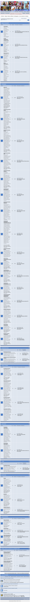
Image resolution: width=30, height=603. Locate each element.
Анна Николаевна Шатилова (25, 555)
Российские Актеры (7, 465)
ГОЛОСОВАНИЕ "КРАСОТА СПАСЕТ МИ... (23, 31)
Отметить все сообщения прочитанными (23, 573)
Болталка (5, 494)
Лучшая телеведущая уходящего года (6, 39)
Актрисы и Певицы (5, 365)
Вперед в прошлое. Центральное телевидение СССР (11, 548)
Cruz (9, 105)
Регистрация (20, 13)
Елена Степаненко (21, 263)
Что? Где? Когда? (26, 359)
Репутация (16, 11)
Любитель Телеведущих (5, 51)
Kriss (22, 556)
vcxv (19, 98)
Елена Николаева (21, 140)
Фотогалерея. (7, 13)
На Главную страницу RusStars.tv (6, 11)
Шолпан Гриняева (19, 32)
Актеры (3, 461)
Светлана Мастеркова (22, 434)
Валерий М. (22, 595)
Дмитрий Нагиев (27, 468)
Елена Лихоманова (21, 252)
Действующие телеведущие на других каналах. (7, 259)
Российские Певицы (7, 397)
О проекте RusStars (5, 516)
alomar (20, 141)
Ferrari (20, 211)
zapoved (20, 253)
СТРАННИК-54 (23, 566)
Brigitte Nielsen (21, 388)
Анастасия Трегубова (22, 210)
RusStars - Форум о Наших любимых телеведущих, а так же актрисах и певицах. (14, 16)
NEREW (20, 179)
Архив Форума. (6, 528)
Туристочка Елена (22, 543)
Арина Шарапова (21, 194)
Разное (5, 478)
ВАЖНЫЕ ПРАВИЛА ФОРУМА (23, 536)
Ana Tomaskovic (21, 328)
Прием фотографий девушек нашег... (22, 57)
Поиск (25, 11)
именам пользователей (20, 582)
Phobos (7, 105)
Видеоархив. (3, 13)
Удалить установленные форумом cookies (11, 573)
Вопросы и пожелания (7, 539)
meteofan (5, 105)
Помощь (28, 11)
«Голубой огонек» (23, 565)
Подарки (24, 13)
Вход (17, 13)
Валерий (21, 500)
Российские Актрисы (7, 368)
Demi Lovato (21, 414)
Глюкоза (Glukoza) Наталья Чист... (24, 402)
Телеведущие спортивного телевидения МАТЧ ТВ (7, 222)
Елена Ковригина (21, 97)
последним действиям (13, 582)
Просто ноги (21, 485)
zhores (4, 107)
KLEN (20, 195)
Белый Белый (27, 469)
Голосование (6, 26)
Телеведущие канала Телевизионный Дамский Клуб (7, 295)
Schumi (18, 72)
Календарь (27, 13)
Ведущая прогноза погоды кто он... (24, 510)
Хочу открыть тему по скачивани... (22, 71)
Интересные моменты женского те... (24, 450)
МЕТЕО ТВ (5, 87)
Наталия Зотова (6, 586)
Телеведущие (4, 84)
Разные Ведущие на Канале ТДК (23, 301)
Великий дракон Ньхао (7, 106)
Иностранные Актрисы (7, 380)
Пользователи (21, 11)
